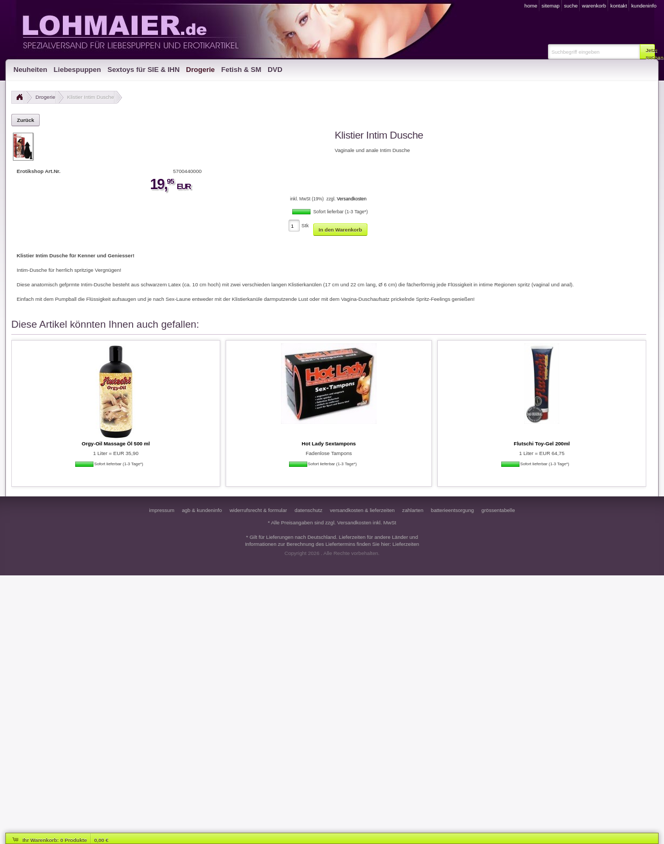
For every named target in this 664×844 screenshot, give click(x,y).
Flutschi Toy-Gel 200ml (541, 443)
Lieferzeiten (406, 544)
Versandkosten (351, 198)
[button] (647, 51)
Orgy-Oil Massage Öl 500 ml (116, 443)
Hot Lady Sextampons (329, 443)
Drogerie (45, 97)
